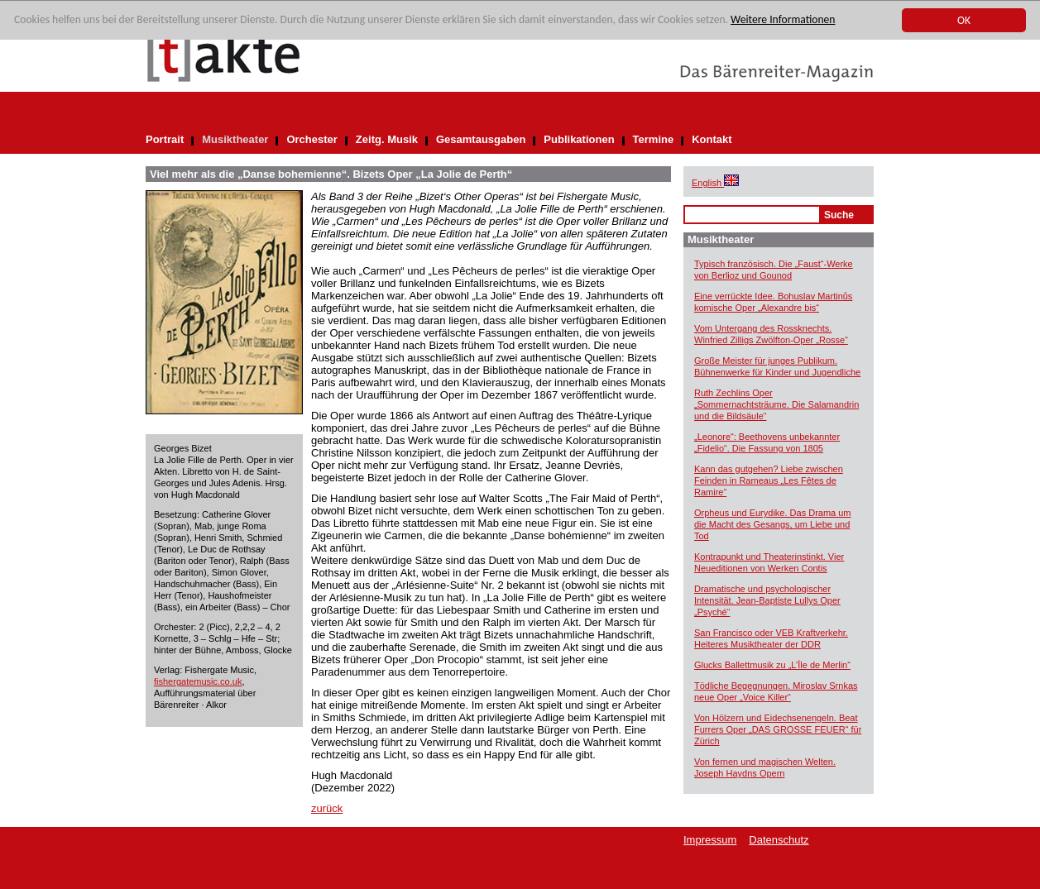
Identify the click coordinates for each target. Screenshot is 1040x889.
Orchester (311, 139)
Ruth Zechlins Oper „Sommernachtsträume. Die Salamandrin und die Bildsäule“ (776, 404)
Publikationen (579, 139)
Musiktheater (235, 139)
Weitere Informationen (783, 20)
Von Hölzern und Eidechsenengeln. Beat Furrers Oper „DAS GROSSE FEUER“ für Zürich (777, 729)
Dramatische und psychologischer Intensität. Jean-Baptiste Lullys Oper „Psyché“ (767, 600)
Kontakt (711, 139)
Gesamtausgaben (480, 139)
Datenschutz (778, 840)
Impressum (709, 840)
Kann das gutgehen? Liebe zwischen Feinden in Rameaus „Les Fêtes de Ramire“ (768, 480)
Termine (653, 139)
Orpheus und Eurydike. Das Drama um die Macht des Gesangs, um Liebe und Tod (772, 524)
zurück (327, 808)
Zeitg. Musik (387, 139)
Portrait (165, 139)
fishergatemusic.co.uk (198, 681)
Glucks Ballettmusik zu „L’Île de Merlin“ (772, 665)
